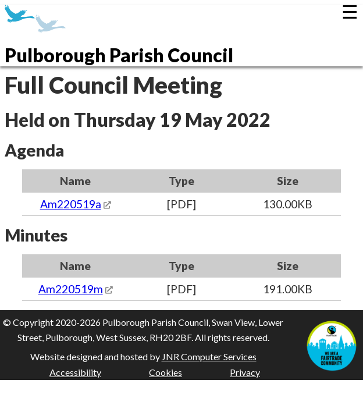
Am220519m (70, 289)
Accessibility (75, 372)
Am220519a (70, 204)
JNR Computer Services (209, 356)
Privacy (245, 372)
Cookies (165, 372)
